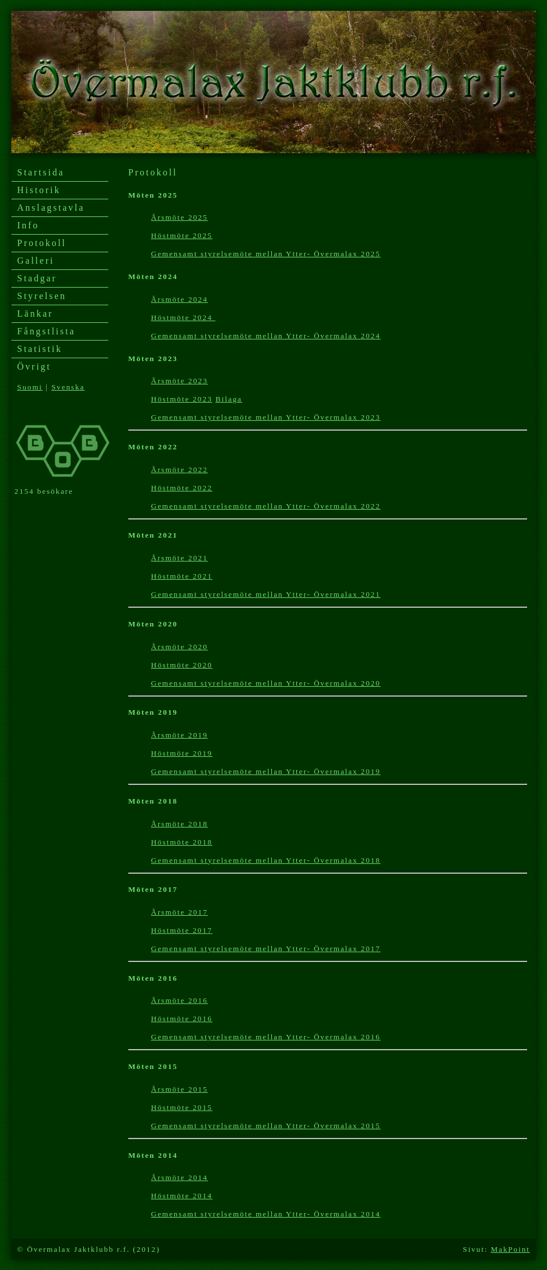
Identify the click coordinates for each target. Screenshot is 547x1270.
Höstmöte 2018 (182, 842)
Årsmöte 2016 (179, 1000)
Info (28, 225)
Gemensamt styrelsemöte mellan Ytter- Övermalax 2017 (266, 948)
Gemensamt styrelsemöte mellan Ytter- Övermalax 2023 (266, 417)
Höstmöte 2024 (183, 317)
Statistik (39, 349)
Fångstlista (46, 331)
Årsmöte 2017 (179, 912)
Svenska (67, 387)
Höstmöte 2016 (182, 1018)
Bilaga (228, 399)
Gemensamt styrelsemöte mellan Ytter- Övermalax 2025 (266, 253)
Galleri (35, 260)
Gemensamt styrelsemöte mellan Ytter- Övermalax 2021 (266, 594)
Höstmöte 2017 (182, 930)
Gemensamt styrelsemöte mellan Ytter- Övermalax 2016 (266, 1037)
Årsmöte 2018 (179, 824)
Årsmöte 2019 (179, 735)
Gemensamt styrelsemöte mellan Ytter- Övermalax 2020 (266, 683)
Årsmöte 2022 (179, 469)
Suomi (30, 387)
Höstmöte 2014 (182, 1195)
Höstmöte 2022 (182, 488)
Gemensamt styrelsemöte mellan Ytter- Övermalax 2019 (266, 771)
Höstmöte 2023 (182, 399)
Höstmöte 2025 (182, 235)
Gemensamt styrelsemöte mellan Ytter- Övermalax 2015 (266, 1125)
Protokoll (42, 243)
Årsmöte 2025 (179, 217)
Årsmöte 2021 (179, 558)
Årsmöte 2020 (179, 646)
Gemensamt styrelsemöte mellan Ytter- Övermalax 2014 (266, 1214)
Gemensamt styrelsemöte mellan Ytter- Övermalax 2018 (266, 860)
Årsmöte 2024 (179, 299)
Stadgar (37, 278)
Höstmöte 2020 (182, 665)
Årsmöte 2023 (179, 380)
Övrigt (34, 366)
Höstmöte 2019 (182, 753)
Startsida (40, 172)
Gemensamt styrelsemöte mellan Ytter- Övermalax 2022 (266, 506)
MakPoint (510, 1249)
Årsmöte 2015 (179, 1089)
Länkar (35, 313)
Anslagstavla (51, 207)
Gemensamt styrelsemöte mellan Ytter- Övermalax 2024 (266, 335)
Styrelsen (42, 296)
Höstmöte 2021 (182, 576)
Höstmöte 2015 (182, 1107)
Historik (38, 190)
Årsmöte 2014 (179, 1177)
